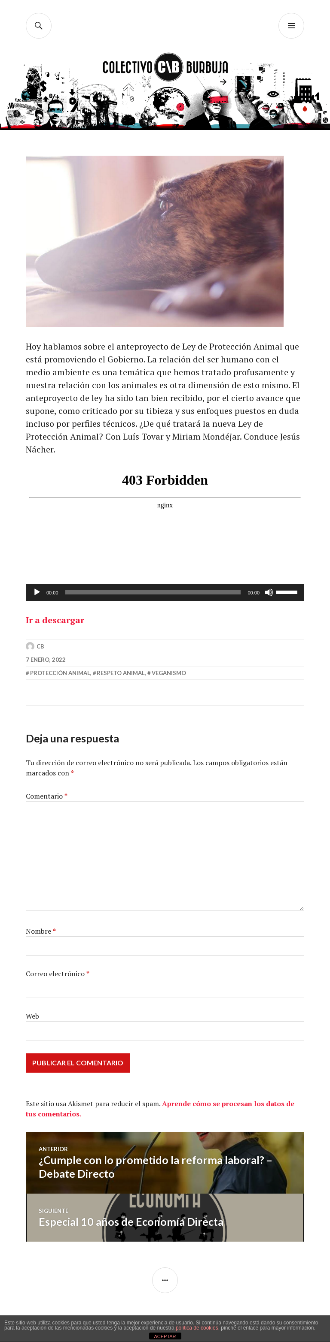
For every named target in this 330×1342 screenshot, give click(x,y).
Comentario (46, 796)
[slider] (153, 592)
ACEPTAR (165, 1336)
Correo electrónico (57, 973)
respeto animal (121, 672)
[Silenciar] (269, 592)
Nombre (41, 931)
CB (40, 646)
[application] (165, 592)
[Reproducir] (37, 592)
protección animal (60, 672)
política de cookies (197, 1328)
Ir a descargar (55, 620)
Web (32, 1016)
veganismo (169, 672)
